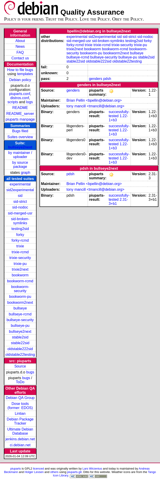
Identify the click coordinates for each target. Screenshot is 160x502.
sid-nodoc (20, 207)
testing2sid (20, 229)
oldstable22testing (20, 355)
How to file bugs (20, 70)
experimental (20, 184)
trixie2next (20, 269)
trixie (20, 246)
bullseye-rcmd (20, 314)
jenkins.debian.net (20, 439)
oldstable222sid (20, 349)
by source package (20, 165)
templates (25, 74)
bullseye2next (20, 147)
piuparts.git (74, 472)
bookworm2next (20, 302)
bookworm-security (20, 289)
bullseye (20, 308)
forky (20, 235)
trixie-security (20, 258)
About (20, 41)
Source (20, 366)
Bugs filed (20, 131)
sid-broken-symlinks (20, 221)
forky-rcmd (20, 240)
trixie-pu (20, 264)
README (20, 108)
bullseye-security (20, 320)
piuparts (15, 468)
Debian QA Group (20, 398)
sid (20, 196)
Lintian (20, 413)
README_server (20, 114)
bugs (30, 372)
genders (95, 79)
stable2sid (20, 337)
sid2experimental (20, 190)
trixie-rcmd (20, 252)
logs (29, 102)
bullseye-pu (20, 326)
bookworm (20, 275)
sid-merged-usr (20, 213)
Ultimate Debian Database (20, 431)
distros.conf (19, 98)
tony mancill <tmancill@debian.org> (95, 106)
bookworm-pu (20, 297)
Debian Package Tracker (20, 421)
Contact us (20, 58)
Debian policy (20, 80)
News (20, 46)
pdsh (107, 79)
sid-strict (20, 201)
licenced (38, 468)
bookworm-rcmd (20, 281)
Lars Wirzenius (92, 468)
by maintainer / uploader (20, 155)
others (54, 472)
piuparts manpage (20, 119)
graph (25, 172)
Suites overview (20, 137)
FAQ (20, 52)
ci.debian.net (20, 445)
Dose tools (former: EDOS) (20, 406)
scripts (13, 102)
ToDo (20, 382)
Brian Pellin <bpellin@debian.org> (94, 100)
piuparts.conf (19, 94)
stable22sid (20, 343)
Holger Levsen (34, 472)
